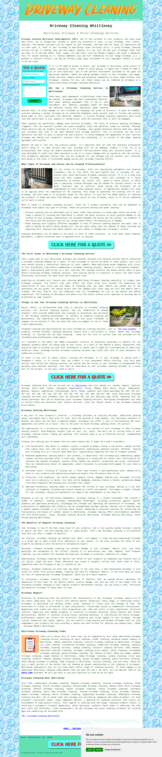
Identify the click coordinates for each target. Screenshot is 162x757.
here (23, 711)
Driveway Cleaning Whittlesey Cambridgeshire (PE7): (50, 39)
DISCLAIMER (135, 19)
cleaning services (104, 667)
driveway (118, 42)
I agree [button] (90, 749)
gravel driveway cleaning (96, 659)
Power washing (28, 124)
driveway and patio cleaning (99, 708)
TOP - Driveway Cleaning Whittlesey (40, 716)
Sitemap (23, 737)
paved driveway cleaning (75, 653)
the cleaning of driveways (125, 664)
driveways (68, 99)
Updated (49, 737)
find (30, 683)
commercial (27, 353)
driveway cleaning (131, 47)
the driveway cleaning (37, 316)
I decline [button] (98, 749)
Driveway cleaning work (34, 386)
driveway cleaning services (58, 205)
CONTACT (125, 19)
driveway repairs (123, 598)
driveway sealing (86, 498)
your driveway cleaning (104, 366)
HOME (104, 19)
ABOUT (117, 19)
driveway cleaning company (38, 262)
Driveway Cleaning (34, 737)
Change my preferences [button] (112, 749)
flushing (44, 294)
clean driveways (121, 697)
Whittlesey (81, 386)
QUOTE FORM (27, 673)
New (44, 737)
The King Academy (127, 329)
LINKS (110, 19)
